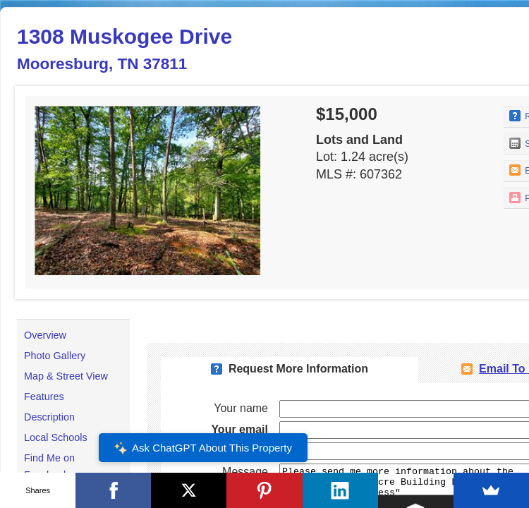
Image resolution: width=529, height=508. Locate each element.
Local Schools (55, 437)
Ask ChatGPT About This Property (203, 448)
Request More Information (298, 369)
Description (49, 417)
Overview (45, 335)
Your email (239, 429)
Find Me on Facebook (49, 466)
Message (245, 472)
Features (44, 396)
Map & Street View (66, 376)
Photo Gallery (54, 355)
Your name (241, 408)
